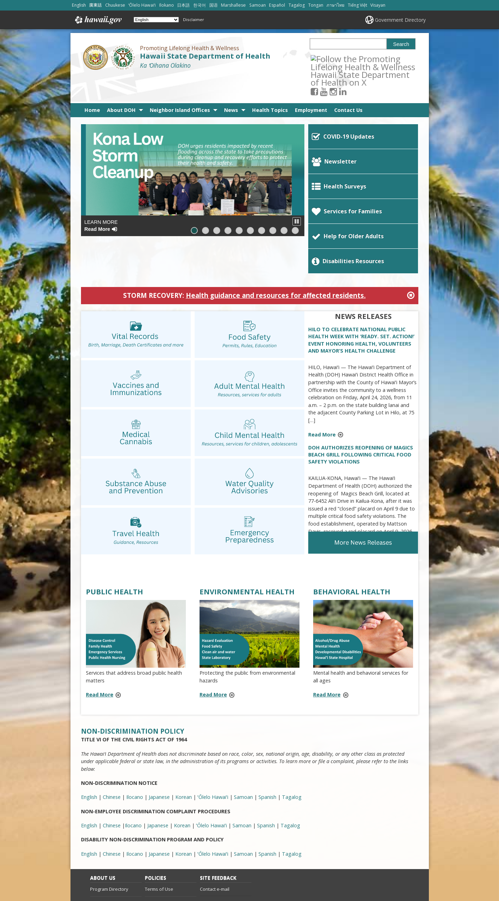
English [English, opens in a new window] (89, 736)
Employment (311, 83)
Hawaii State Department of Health (205, 56)
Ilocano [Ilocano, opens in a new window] (134, 736)
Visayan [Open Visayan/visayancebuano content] (377, 5)
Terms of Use (159, 828)
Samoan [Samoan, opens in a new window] (243, 736)
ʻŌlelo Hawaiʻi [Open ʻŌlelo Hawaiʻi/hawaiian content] (142, 5)
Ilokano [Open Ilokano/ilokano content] (166, 5)
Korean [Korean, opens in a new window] (183, 736)
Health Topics (270, 83)
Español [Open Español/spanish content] (277, 5)
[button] (296, 194)
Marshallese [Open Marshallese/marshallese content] (233, 5)
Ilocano (134, 792)
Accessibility (157, 842)
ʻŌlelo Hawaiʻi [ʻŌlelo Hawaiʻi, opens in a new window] (212, 736)
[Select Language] (156, 19)
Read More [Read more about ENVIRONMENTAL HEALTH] (213, 633)
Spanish (267, 792)
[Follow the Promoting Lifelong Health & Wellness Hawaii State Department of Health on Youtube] (333, 58)
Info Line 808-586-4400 (113, 842)
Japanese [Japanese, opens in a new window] (159, 736)
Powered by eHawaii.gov (377, 873)
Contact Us (348, 83)
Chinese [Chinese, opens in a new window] (112, 736)
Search (401, 44)
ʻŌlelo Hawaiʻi (212, 792)
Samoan (243, 792)
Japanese (159, 792)
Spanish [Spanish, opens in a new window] (267, 736)
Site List (98, 855)
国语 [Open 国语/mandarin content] (213, 5)
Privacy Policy (158, 855)
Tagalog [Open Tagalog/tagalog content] (297, 5)
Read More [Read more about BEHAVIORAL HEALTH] (326, 633)
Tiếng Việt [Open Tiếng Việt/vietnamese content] (357, 5)
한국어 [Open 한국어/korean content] (199, 5)
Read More (328, 374)
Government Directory (400, 19)
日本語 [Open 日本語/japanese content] (183, 5)
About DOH (121, 83)
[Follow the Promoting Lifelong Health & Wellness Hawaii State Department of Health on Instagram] (342, 58)
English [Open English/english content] (79, 5)
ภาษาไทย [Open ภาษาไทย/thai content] (335, 5)
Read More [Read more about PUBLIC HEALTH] (99, 633)
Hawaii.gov (97, 20)
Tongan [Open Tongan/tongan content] (315, 5)
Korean (183, 792)
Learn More (101, 198)
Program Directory (109, 828)
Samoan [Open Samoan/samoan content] (257, 5)
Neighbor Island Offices (180, 83)
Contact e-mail (214, 828)
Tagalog (292, 792)
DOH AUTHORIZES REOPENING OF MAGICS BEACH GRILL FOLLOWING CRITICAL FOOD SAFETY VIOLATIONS (360, 393)
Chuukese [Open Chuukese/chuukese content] (115, 5)
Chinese (112, 792)
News (231, 83)
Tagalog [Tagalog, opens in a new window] (292, 736)
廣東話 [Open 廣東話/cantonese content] (95, 5)
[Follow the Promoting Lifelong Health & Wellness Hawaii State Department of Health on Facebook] (324, 58)
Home (92, 83)
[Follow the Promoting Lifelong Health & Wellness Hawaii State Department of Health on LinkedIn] (352, 58)
